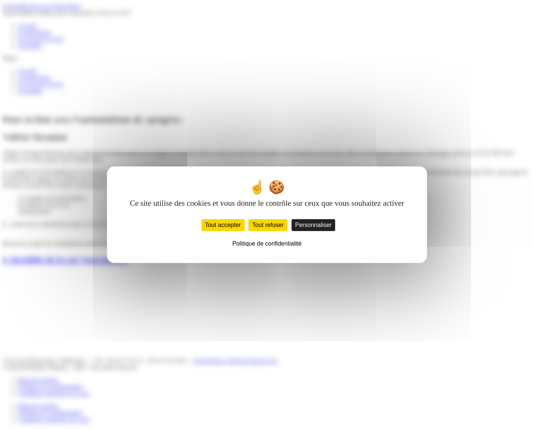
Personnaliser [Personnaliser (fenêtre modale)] (313, 225)
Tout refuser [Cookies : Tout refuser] (267, 225)
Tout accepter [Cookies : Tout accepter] (223, 225)
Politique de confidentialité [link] (267, 243)
